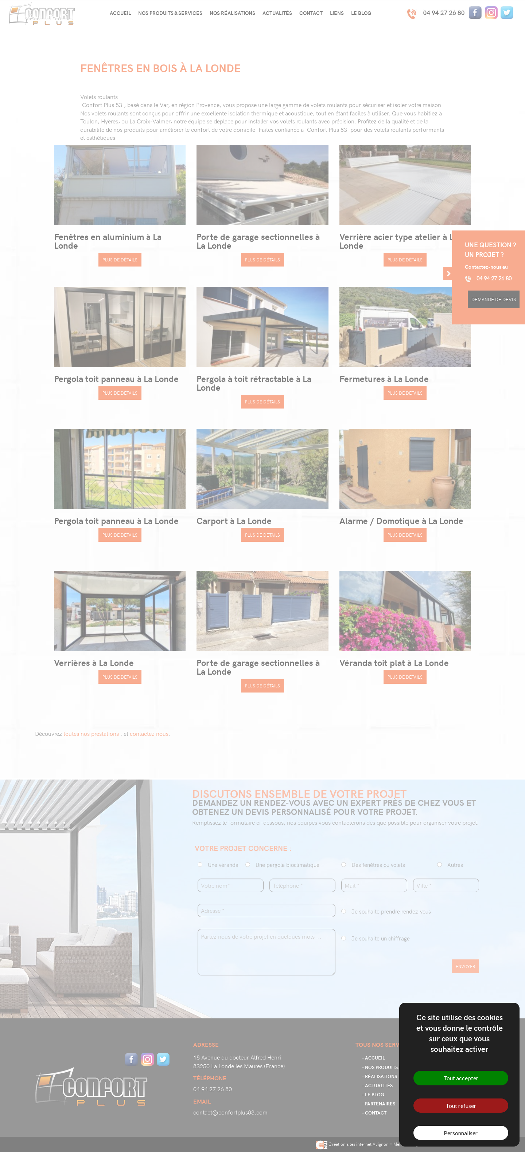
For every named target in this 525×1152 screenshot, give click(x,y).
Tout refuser (461, 1105)
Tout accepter (460, 1077)
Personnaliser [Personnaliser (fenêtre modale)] (461, 1132)
